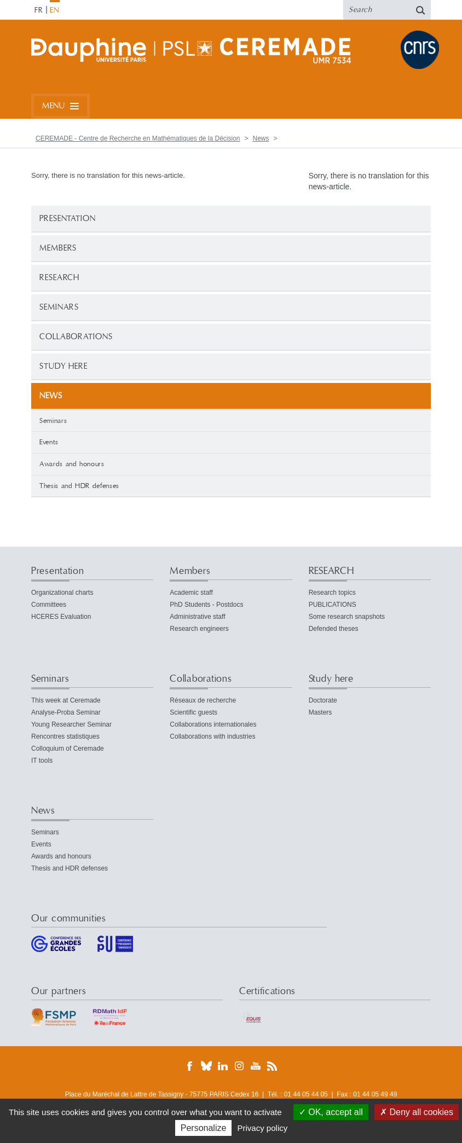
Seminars (59, 307)
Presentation (67, 218)
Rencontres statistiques (65, 736)
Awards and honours (72, 464)
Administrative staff (197, 616)
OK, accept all (331, 1112)
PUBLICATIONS (332, 604)
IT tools (42, 760)
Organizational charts (62, 592)
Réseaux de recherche (203, 700)
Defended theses (334, 629)
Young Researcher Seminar (71, 724)
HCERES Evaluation (61, 616)
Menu (53, 106)
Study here (63, 366)
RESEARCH (59, 277)
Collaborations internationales (213, 724)
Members (58, 248)
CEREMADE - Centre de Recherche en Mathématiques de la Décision (138, 138)
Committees (48, 604)
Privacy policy (263, 1128)
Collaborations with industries (212, 736)
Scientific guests (193, 712)
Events (49, 442)
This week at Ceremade (66, 700)
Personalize (204, 1128)
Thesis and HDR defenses (79, 485)
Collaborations (76, 337)
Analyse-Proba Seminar (66, 712)
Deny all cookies (416, 1112)
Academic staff (191, 592)
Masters (320, 712)
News (261, 138)
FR (38, 10)
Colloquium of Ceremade (67, 748)
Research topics (332, 592)
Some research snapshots (347, 616)
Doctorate (323, 700)
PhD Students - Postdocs (206, 604)
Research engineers (199, 629)
